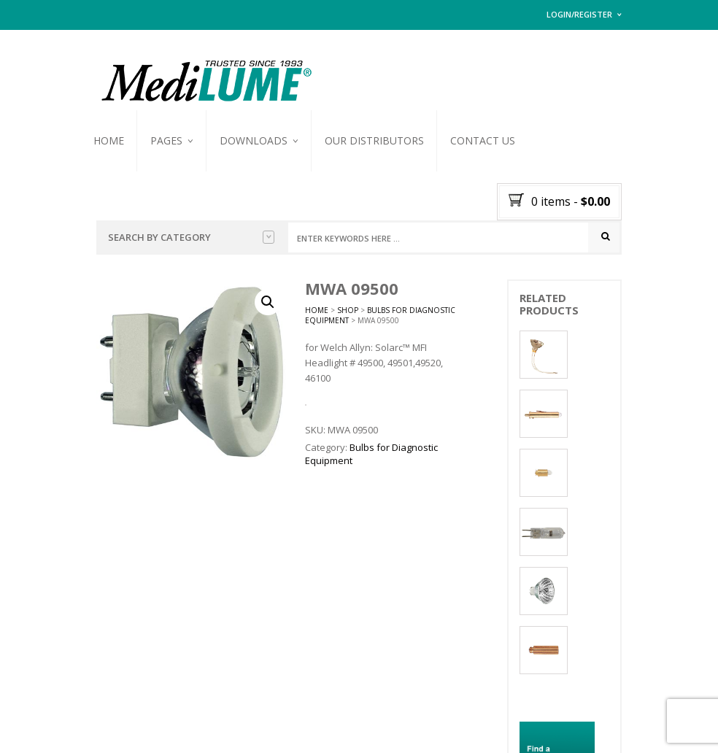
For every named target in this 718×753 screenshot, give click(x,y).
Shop (347, 311)
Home (108, 140)
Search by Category (191, 237)
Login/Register (579, 14)
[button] (268, 303)
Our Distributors (374, 140)
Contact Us (482, 140)
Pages (166, 140)
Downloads (253, 140)
